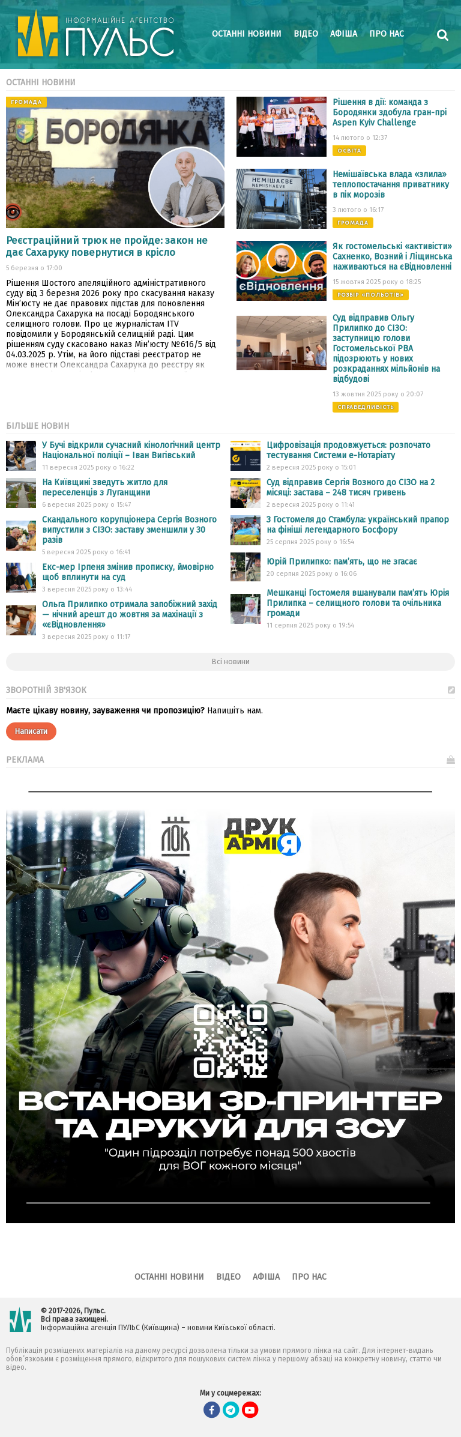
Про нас (386, 34)
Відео (306, 34)
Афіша (343, 34)
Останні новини (247, 34)
